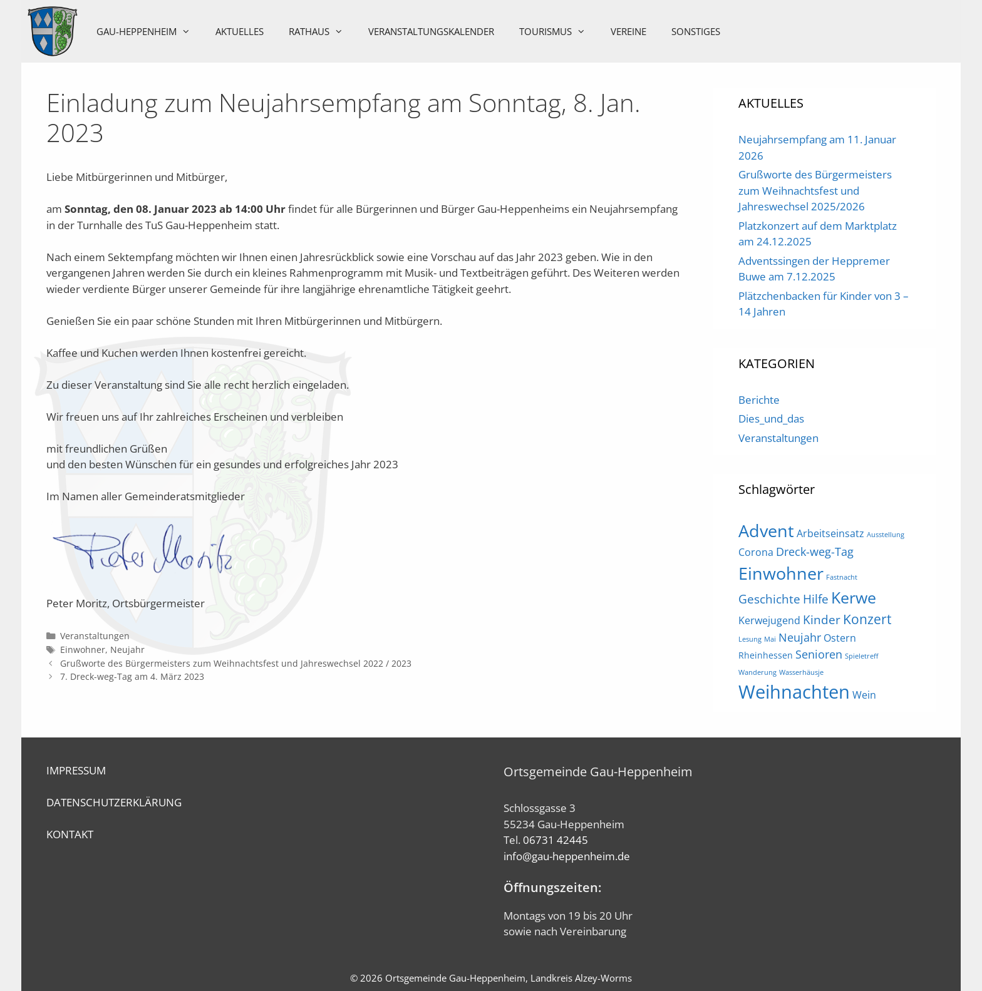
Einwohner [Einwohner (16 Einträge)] (781, 573)
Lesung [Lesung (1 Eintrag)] (750, 639)
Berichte (759, 400)
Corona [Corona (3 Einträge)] (755, 552)
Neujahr (127, 649)
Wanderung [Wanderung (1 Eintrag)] (757, 672)
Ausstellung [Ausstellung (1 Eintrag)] (885, 534)
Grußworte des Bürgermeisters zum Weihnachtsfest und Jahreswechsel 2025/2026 (815, 190)
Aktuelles (239, 31)
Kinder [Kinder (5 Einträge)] (821, 619)
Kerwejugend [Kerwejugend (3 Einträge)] (769, 620)
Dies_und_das (771, 418)
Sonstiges (695, 31)
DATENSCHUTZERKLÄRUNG (114, 802)
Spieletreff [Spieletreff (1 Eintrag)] (861, 656)
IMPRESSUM (76, 770)
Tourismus (558, 31)
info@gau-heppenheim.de (567, 856)
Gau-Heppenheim (149, 31)
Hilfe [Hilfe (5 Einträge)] (816, 598)
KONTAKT (69, 834)
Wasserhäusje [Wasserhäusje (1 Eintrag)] (801, 672)
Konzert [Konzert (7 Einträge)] (867, 619)
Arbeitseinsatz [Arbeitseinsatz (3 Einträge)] (830, 533)
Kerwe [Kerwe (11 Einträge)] (853, 597)
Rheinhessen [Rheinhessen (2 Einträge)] (765, 655)
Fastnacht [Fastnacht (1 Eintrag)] (841, 577)
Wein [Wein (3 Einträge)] (864, 695)
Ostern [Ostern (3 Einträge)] (840, 638)
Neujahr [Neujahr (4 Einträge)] (799, 637)
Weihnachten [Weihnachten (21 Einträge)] (794, 691)
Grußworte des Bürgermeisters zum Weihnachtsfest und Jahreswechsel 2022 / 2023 (235, 663)
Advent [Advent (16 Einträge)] (766, 530)
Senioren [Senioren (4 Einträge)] (818, 654)
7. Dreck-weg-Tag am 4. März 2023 (132, 676)
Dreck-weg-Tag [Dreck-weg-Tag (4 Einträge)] (815, 551)
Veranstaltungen (95, 636)
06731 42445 (555, 840)
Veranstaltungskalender (431, 31)
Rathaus (322, 31)
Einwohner (82, 649)
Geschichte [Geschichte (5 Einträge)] (769, 598)
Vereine (628, 31)
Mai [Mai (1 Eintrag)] (770, 639)
